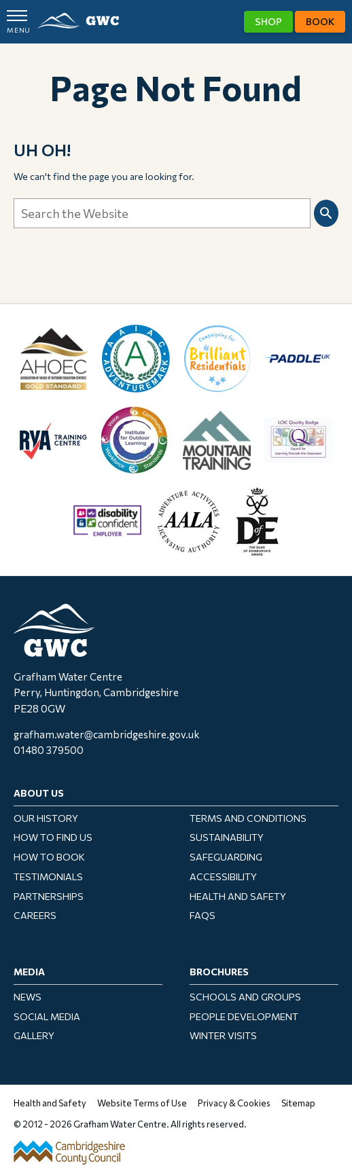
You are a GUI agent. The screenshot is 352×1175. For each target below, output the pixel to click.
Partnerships (49, 896)
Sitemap (298, 1103)
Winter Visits (223, 1035)
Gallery (34, 1035)
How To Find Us (53, 837)
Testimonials (48, 876)
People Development (244, 1016)
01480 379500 (49, 750)
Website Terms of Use (142, 1103)
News (27, 996)
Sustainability (227, 837)
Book (320, 21)
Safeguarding (226, 857)
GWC (78, 21)
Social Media (47, 1016)
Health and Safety (238, 896)
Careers (35, 915)
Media (29, 971)
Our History (46, 818)
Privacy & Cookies (234, 1103)
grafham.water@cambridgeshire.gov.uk (107, 734)
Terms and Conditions (248, 818)
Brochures (219, 971)
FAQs (202, 915)
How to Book (49, 857)
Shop (268, 21)
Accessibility (223, 876)
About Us (39, 793)
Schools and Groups (245, 996)
